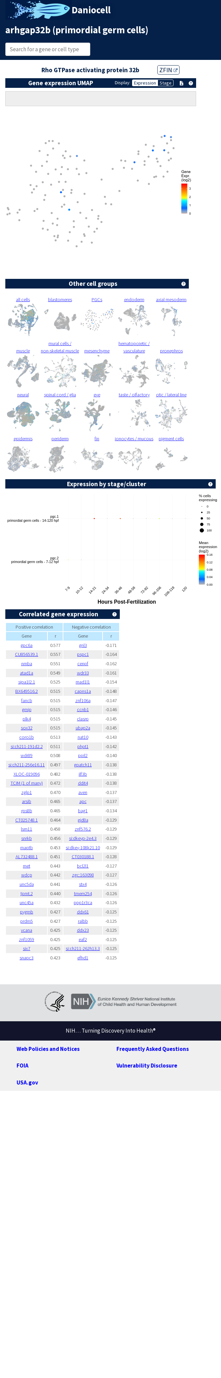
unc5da (27, 884)
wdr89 (27, 755)
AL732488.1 (27, 857)
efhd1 (82, 958)
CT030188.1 (83, 857)
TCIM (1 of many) (27, 783)
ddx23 (83, 930)
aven (82, 792)
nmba (26, 664)
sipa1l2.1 (26, 682)
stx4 (83, 884)
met (26, 866)
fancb (26, 700)
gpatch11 (83, 765)
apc (83, 801)
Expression (145, 83)
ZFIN (168, 70)
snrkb (26, 838)
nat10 (83, 737)
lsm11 (26, 829)
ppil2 (83, 755)
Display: (122, 83)
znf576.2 (83, 829)
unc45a (27, 902)
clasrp (83, 719)
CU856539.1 (26, 654)
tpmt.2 (27, 893)
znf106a (83, 700)
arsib (26, 801)
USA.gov (27, 1082)
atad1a (26, 673)
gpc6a (27, 645)
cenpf (82, 664)
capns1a (83, 691)
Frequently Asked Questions (152, 1049)
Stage (166, 83)
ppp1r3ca (83, 902)
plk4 (27, 719)
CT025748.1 (26, 820)
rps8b (26, 811)
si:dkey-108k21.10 (83, 848)
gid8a (83, 820)
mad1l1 (83, 682)
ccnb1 (83, 709)
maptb (26, 848)
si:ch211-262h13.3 (83, 948)
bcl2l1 (83, 866)
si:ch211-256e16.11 (26, 765)
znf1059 (26, 939)
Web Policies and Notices (48, 1049)
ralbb (83, 921)
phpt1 (83, 746)
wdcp (26, 875)
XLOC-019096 (27, 774)
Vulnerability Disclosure (146, 1065)
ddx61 (83, 912)
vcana (26, 930)
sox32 (27, 728)
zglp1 (26, 792)
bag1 (83, 811)
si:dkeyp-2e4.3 (83, 838)
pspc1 (83, 654)
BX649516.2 (26, 691)
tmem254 (83, 893)
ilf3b (83, 774)
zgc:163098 (83, 875)
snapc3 (27, 958)
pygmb (26, 912)
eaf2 (83, 939)
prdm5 (26, 921)
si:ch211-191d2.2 (27, 746)
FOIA (23, 1065)
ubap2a (83, 728)
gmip (27, 709)
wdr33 (83, 673)
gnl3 (83, 645)
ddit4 (83, 783)
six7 (26, 948)
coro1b (26, 737)
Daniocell (91, 10)
